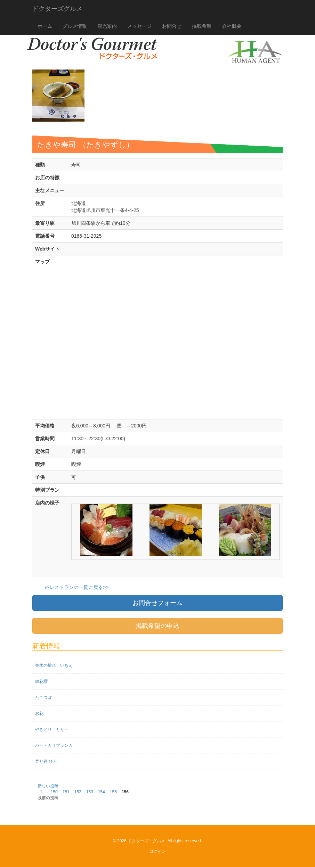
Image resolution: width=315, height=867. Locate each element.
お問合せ (171, 26)
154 (101, 792)
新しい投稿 (48, 786)
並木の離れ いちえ (54, 665)
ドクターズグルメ (57, 8)
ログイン (157, 851)
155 (113, 792)
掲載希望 (201, 26)
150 (54, 792)
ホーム (45, 26)
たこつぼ (43, 697)
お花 (39, 713)
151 (66, 792)
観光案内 (107, 26)
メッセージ (139, 26)
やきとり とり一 (51, 729)
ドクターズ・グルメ (146, 841)
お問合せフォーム (157, 602)
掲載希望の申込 (157, 625)
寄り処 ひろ (46, 761)
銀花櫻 (41, 681)
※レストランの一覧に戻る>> (76, 587)
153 (89, 792)
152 (77, 792)
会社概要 (231, 26)
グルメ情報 (75, 26)
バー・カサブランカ (54, 745)
